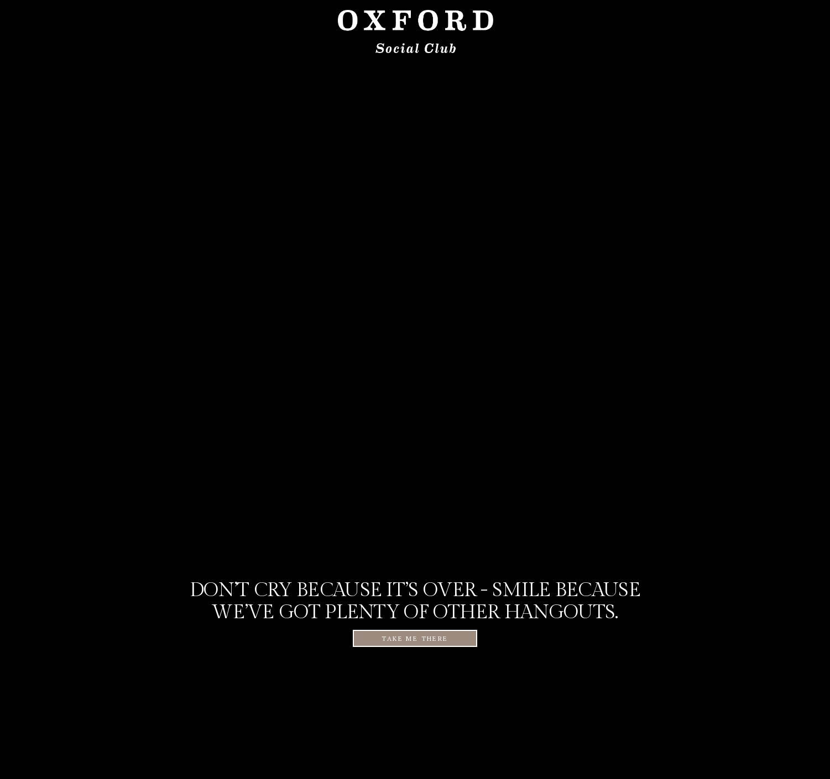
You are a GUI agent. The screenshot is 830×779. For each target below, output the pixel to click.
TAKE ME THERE (415, 638)
